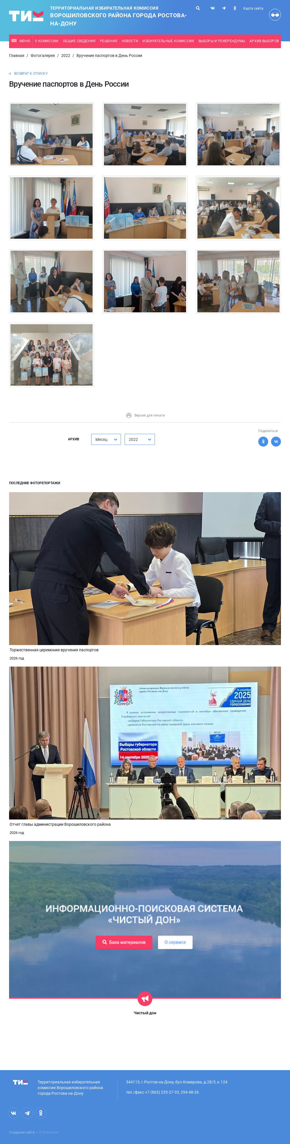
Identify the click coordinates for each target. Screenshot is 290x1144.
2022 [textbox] (133, 439)
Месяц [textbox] (101, 439)
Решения (108, 41)
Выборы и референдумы (222, 41)
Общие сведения (79, 41)
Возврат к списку (31, 74)
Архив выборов (264, 41)
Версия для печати (145, 415)
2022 (65, 55)
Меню (20, 41)
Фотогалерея (43, 55)
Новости (130, 41)
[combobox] (106, 439)
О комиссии (46, 41)
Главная (16, 55)
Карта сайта (253, 8)
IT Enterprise (48, 1132)
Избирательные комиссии (168, 41)
